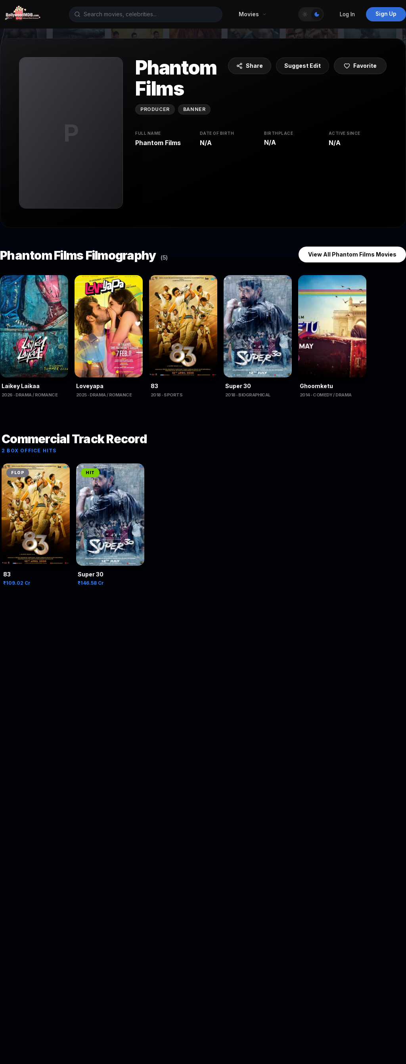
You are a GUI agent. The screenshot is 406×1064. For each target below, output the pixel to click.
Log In (347, 14)
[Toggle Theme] (311, 14)
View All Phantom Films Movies (352, 254)
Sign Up (385, 14)
